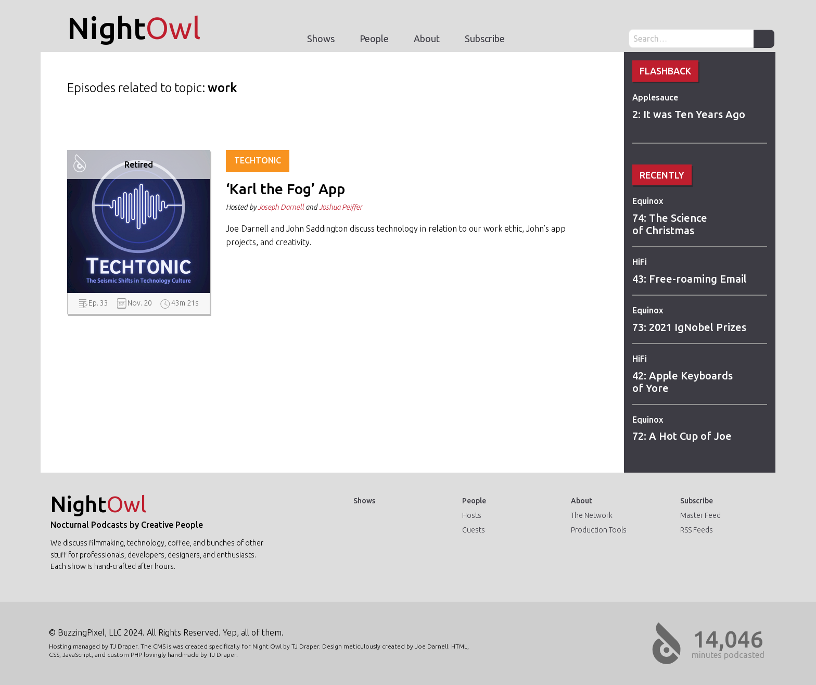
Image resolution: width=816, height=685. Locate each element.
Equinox (647, 201)
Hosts (471, 515)
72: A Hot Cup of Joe (682, 436)
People (374, 38)
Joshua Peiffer (340, 207)
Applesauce (655, 97)
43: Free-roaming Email (689, 279)
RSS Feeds (696, 530)
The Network (592, 515)
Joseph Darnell (281, 207)
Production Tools (599, 530)
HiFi (639, 262)
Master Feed (700, 515)
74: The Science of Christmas (669, 224)
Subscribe (485, 38)
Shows (321, 38)
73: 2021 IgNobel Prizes (689, 327)
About (427, 38)
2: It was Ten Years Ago (688, 114)
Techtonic (257, 160)
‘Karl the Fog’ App (285, 189)
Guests (473, 530)
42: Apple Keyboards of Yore (682, 382)
